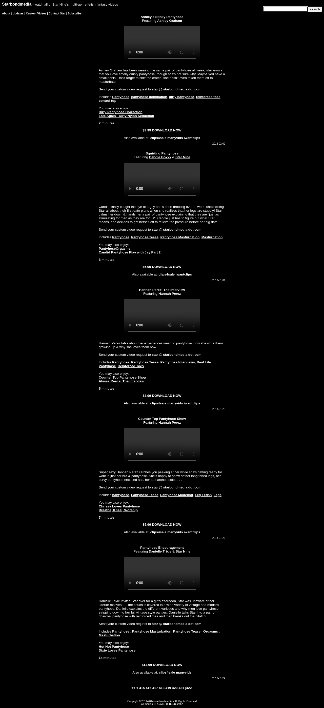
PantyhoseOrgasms (114, 248)
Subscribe (75, 13)
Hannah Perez (169, 294)
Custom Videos (36, 13)
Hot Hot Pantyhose (114, 646)
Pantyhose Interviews (177, 362)
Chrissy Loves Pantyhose (119, 506)
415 (142, 688)
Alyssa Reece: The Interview (121, 381)
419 (168, 688)
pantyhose (120, 495)
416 (148, 688)
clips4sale (158, 138)
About (6, 13)
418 (162, 688)
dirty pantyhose (181, 97)
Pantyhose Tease (144, 237)
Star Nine (182, 157)
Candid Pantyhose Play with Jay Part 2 (129, 252)
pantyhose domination (149, 97)
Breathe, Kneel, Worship (118, 510)
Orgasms (210, 631)
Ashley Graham (169, 21)
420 (174, 688)
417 (155, 688)
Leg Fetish (203, 495)
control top (107, 101)
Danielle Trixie (160, 551)
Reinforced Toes (131, 366)
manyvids (175, 138)
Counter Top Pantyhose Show (123, 377)
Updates (18, 13)
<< (133, 688)
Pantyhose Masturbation (180, 237)
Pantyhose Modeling (176, 495)
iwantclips (192, 138)
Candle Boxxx (160, 157)
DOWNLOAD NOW (166, 130)
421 (181, 688)
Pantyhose (120, 97)
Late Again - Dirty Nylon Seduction (126, 116)
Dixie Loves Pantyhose (117, 650)
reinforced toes (208, 97)
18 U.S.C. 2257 (174, 704)
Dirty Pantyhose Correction (121, 112)
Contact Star (57, 13)
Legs (217, 495)
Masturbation (212, 237)
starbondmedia (163, 701)
